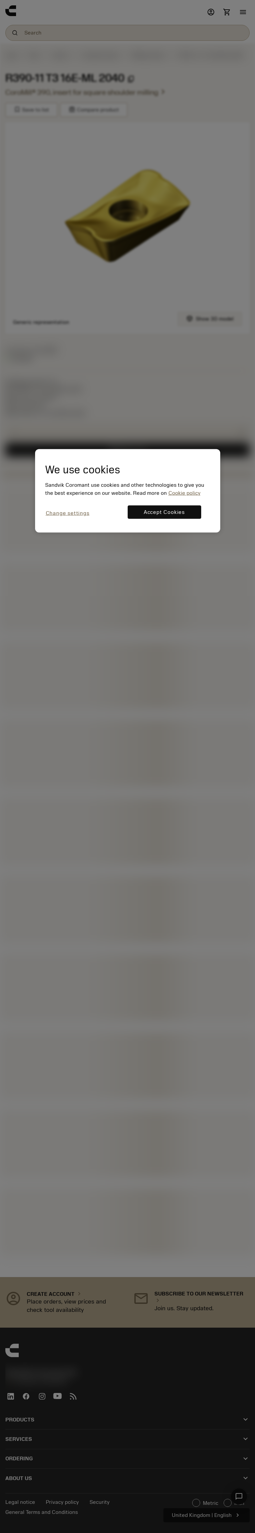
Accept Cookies (164, 512)
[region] (127, 490)
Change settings (68, 513)
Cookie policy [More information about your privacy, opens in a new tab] (184, 492)
